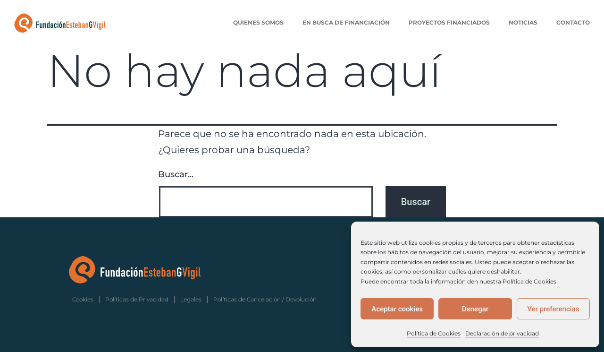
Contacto (573, 22)
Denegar (475, 309)
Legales (190, 299)
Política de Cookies (434, 333)
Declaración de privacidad (502, 333)
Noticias (523, 22)
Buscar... (175, 174)
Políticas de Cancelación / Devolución (265, 299)
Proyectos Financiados (449, 22)
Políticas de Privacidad (136, 299)
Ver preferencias (553, 309)
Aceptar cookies (397, 309)
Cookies (82, 299)
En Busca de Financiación (346, 22)
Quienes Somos (258, 22)
